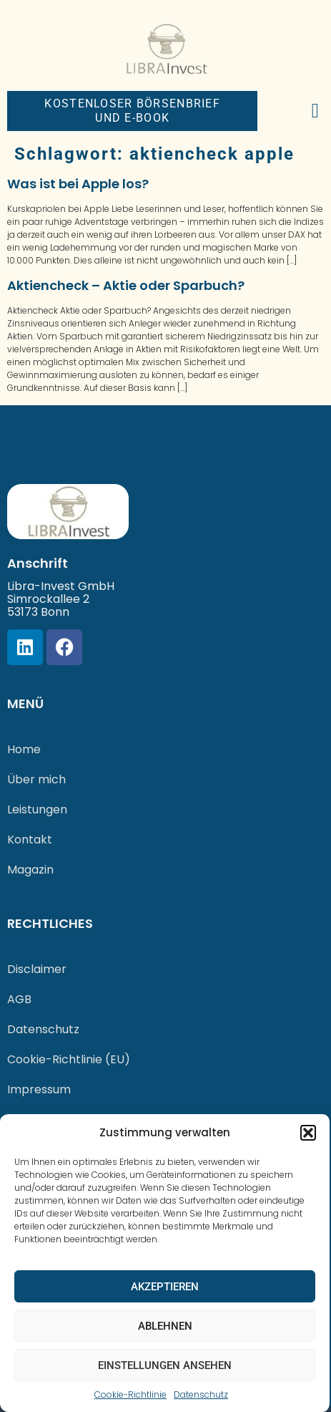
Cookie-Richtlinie (130, 1394)
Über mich (36, 779)
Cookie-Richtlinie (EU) (68, 1059)
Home (24, 749)
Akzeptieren (165, 1286)
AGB (19, 999)
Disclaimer (36, 969)
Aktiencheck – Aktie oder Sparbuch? (125, 285)
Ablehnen (165, 1326)
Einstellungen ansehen (165, 1365)
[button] (308, 1133)
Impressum (39, 1089)
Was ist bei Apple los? (78, 184)
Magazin (30, 869)
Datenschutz (201, 1394)
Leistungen (37, 809)
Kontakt (29, 839)
